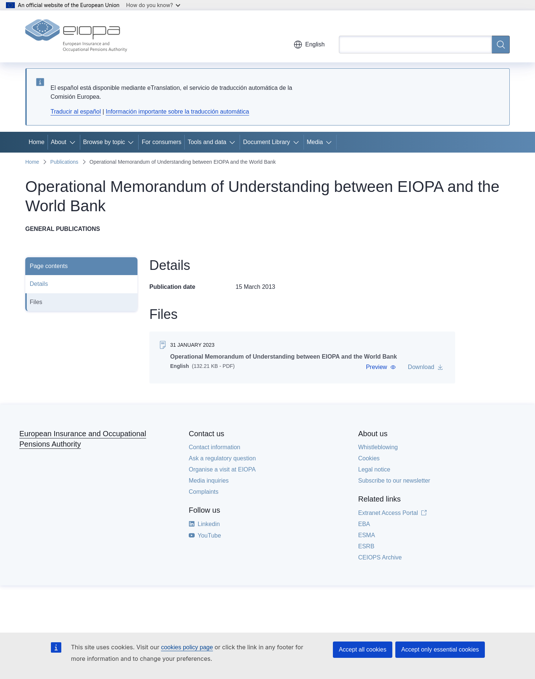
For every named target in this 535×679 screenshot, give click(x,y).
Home (37, 142)
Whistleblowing (378, 447)
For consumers (161, 142)
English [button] (309, 44)
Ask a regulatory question (222, 458)
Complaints (203, 492)
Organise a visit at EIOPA (222, 469)
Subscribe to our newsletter (394, 480)
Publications (64, 162)
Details (39, 284)
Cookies (369, 458)
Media (315, 142)
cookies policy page (187, 647)
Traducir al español (76, 111)
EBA (364, 524)
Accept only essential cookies (440, 649)
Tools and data (207, 142)
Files (36, 302)
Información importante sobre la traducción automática (177, 111)
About (59, 142)
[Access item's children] (74, 142)
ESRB (366, 546)
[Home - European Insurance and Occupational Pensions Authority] (76, 36)
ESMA (366, 535)
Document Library (266, 142)
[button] (381, 367)
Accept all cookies (362, 649)
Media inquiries (209, 480)
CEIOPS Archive (380, 557)
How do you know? (153, 5)
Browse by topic (104, 142)
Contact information (214, 447)
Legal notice (374, 469)
